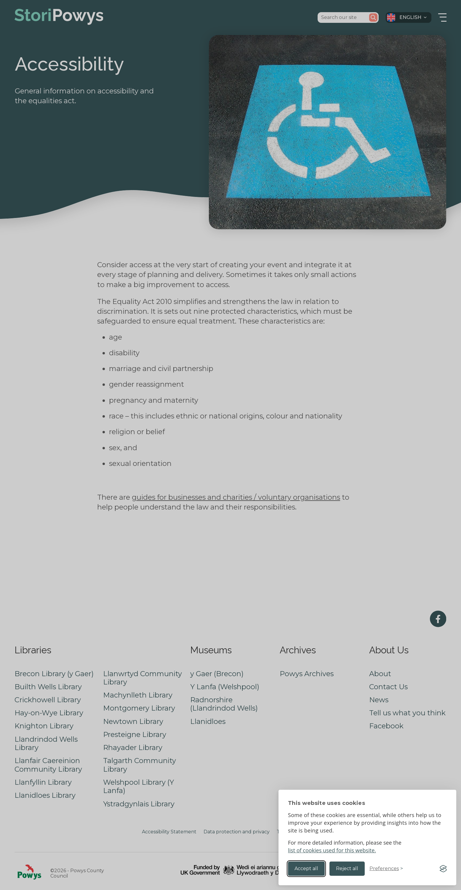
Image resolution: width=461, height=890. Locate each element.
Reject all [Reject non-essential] (347, 868)
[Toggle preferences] (386, 868)
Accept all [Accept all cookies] (306, 868)
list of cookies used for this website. (332, 850)
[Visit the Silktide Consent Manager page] (443, 868)
